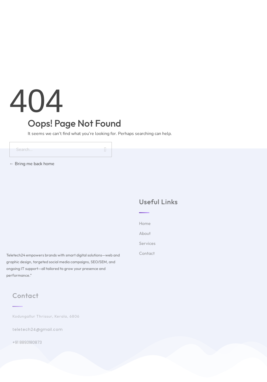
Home (100, 23)
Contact (213, 23)
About (122, 23)
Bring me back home (31, 164)
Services (145, 23)
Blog (192, 23)
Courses (170, 23)
